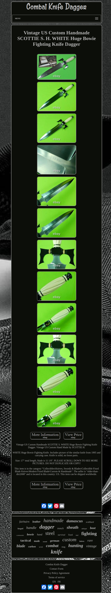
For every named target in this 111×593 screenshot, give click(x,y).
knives (81, 541)
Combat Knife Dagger (57, 564)
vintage (91, 546)
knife (56, 552)
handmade (53, 520)
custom (69, 539)
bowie (30, 534)
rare (90, 540)
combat (52, 545)
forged (20, 528)
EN (54, 581)
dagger (46, 527)
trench (60, 528)
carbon (32, 546)
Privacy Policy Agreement (57, 573)
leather (36, 521)
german (54, 540)
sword (45, 541)
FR (59, 581)
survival (61, 535)
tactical (25, 540)
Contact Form (56, 568)
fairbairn (24, 521)
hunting (75, 545)
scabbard (90, 522)
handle (31, 528)
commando (20, 535)
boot (93, 528)
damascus (75, 521)
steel (50, 533)
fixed (70, 535)
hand (39, 534)
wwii (41, 547)
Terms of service (56, 577)
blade (21, 546)
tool (77, 535)
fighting (89, 533)
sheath (72, 527)
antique (84, 529)
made (37, 541)
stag (63, 547)
